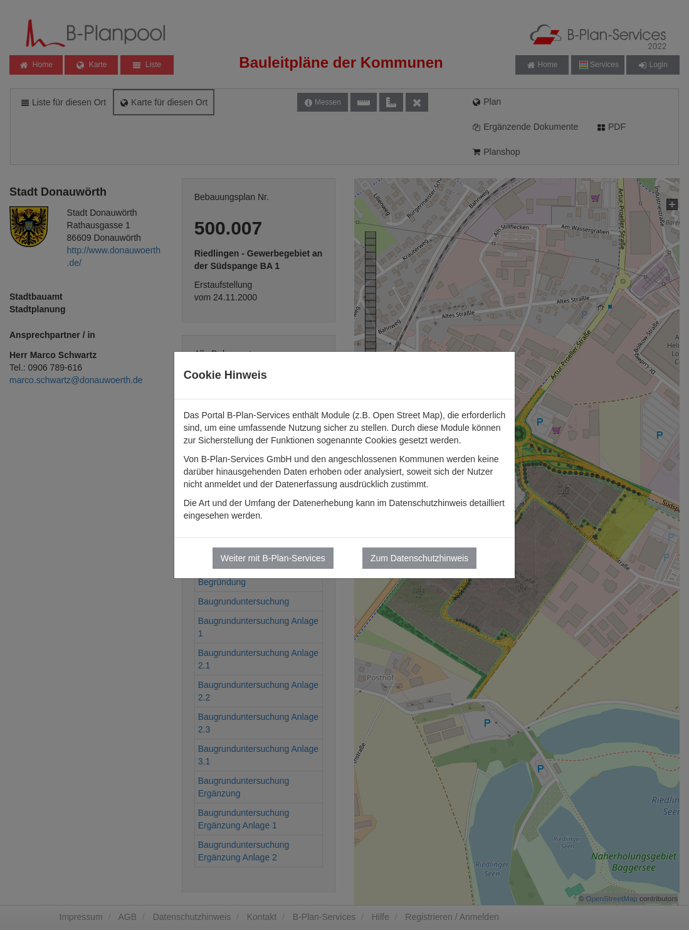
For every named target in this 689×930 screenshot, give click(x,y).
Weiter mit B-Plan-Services (273, 558)
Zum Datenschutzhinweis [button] (419, 558)
